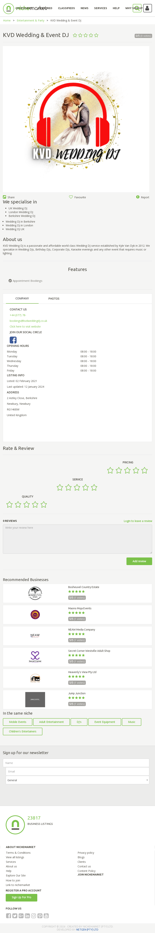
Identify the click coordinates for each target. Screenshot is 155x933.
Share (9, 197)
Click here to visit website (25, 326)
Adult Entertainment (51, 722)
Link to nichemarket (18, 885)
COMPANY (22, 298)
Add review (139, 561)
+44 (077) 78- (18, 315)
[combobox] (77, 780)
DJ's (79, 722)
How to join (13, 880)
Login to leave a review (138, 521)
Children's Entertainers (22, 731)
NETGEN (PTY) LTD (87, 929)
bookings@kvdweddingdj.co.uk (28, 321)
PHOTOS (53, 298)
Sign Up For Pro (21, 897)
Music (131, 722)
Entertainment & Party (30, 20)
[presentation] (35, 791)
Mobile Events (17, 722)
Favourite (77, 197)
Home (7, 20)
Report (142, 197)
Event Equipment (104, 722)
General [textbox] (12, 780)
